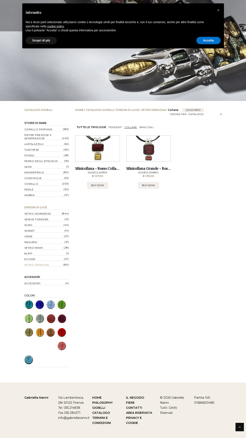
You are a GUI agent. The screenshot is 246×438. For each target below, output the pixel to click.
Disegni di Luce (127, 109)
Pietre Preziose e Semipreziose (38, 136)
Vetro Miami (33, 247)
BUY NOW (97, 203)
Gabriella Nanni (36, 398)
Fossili (29, 155)
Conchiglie (33, 178)
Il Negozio (135, 398)
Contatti (134, 408)
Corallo (31, 183)
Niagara (30, 242)
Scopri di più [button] (41, 40)
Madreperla (34, 172)
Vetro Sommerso (37, 213)
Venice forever (36, 219)
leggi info (193, 109)
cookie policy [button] (55, 26)
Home (79, 109)
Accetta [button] (208, 40)
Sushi (28, 225)
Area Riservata (139, 413)
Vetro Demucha (153, 109)
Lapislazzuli (34, 144)
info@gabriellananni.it (73, 418)
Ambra (29, 195)
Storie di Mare (35, 123)
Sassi (28, 166)
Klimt (28, 253)
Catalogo (101, 413)
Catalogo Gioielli (100, 109)
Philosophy (102, 403)
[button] (218, 10)
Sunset (29, 230)
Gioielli (98, 408)
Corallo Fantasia (38, 129)
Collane (130, 127)
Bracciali (146, 127)
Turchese (31, 149)
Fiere (130, 403)
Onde (28, 236)
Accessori (32, 277)
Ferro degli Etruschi (41, 161)
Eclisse (30, 259)
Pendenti (115, 127)
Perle (29, 189)
